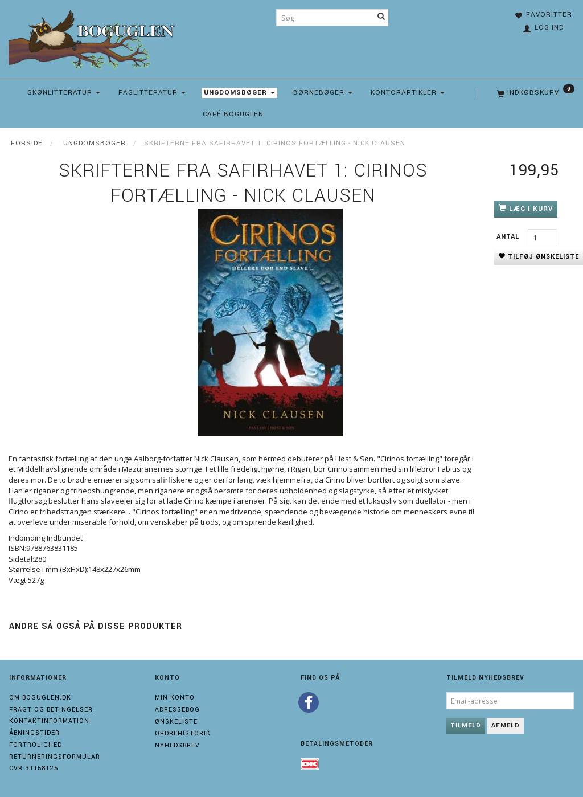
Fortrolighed (35, 745)
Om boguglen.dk (40, 697)
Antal (509, 237)
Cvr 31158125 (33, 768)
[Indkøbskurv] (534, 93)
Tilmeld (465, 725)
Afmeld (505, 725)
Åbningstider (34, 733)
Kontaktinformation (49, 721)
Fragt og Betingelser (51, 709)
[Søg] (381, 17)
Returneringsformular (54, 757)
